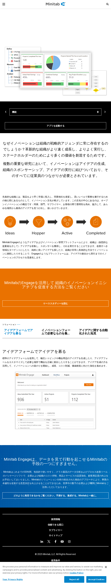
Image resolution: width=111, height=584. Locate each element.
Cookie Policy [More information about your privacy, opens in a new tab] (76, 575)
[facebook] (55, 541)
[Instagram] (69, 541)
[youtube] (62, 541)
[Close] (105, 569)
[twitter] (48, 541)
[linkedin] (42, 541)
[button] (107, 4)
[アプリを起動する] (55, 125)
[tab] (19, 331)
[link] (55, 519)
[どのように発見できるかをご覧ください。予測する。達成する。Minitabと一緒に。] (55, 495)
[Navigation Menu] (3, 4)
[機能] (55, 112)
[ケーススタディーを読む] (55, 303)
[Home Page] (56, 4)
